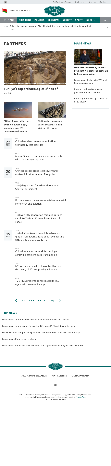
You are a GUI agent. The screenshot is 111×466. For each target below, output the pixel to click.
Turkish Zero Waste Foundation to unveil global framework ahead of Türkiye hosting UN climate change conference (39, 236)
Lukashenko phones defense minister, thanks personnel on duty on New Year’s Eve (42, 345)
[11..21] (50, 300)
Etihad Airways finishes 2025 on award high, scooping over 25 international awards (17, 126)
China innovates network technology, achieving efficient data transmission (36, 253)
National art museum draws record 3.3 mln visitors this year (50, 124)
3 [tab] (101, 311)
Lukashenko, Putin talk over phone (19, 339)
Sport (79, 20)
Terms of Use (81, 397)
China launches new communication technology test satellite (35, 143)
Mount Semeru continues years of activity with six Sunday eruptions (38, 158)
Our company (81, 375)
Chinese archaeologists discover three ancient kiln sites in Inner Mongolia (37, 172)
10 (43, 300)
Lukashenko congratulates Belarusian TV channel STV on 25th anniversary (38, 326)
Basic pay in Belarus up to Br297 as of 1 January (91, 100)
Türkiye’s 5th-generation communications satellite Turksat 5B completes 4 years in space (38, 218)
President (25, 20)
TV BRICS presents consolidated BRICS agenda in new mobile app (37, 282)
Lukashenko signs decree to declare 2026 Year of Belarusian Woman (35, 319)
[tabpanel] (53, 334)
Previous (16, 300)
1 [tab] (90, 311)
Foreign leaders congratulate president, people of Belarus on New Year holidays (41, 332)
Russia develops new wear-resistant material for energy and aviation (40, 202)
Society (67, 20)
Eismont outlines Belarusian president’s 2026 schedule (88, 91)
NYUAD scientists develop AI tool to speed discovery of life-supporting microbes (39, 268)
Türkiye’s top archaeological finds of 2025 (31, 91)
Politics (39, 20)
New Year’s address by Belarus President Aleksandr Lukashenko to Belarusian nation (91, 70)
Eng (11, 20)
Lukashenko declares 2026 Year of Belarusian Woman (90, 81)
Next (60, 300)
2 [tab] (96, 311)
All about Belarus (34, 375)
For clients (59, 375)
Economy (53, 20)
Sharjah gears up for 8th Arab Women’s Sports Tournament (37, 187)
